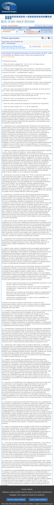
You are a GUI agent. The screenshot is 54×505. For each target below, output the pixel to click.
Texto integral (30, 21)
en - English (22, 16)
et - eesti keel (17, 16)
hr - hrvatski (28, 16)
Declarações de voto (32, 33)
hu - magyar (37, 16)
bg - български (6, 16)
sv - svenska (10, 18)
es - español (8, 16)
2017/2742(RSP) (13, 25)
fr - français (24, 16)
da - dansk (13, 16)
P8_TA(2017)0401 (46, 31)
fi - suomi (8, 18)
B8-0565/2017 (6, 31)
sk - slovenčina (51, 16)
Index (5, 21)
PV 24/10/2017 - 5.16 (32, 31)
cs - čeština (10, 16)
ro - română (48, 16)
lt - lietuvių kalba (35, 16)
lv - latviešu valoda (33, 16)
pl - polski (44, 16)
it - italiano (31, 16)
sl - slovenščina (6, 18)
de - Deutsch (15, 16)
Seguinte (19, 21)
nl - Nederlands (42, 16)
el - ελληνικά (19, 16)
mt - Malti (39, 16)
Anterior (12, 21)
